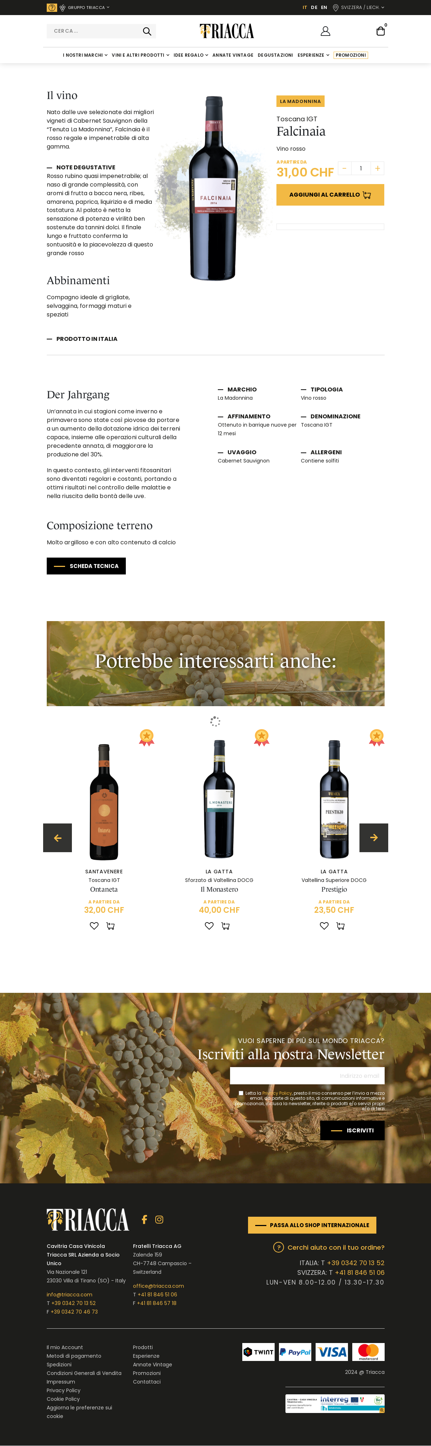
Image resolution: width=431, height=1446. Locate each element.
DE (314, 7)
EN (324, 7)
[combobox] (101, 31)
